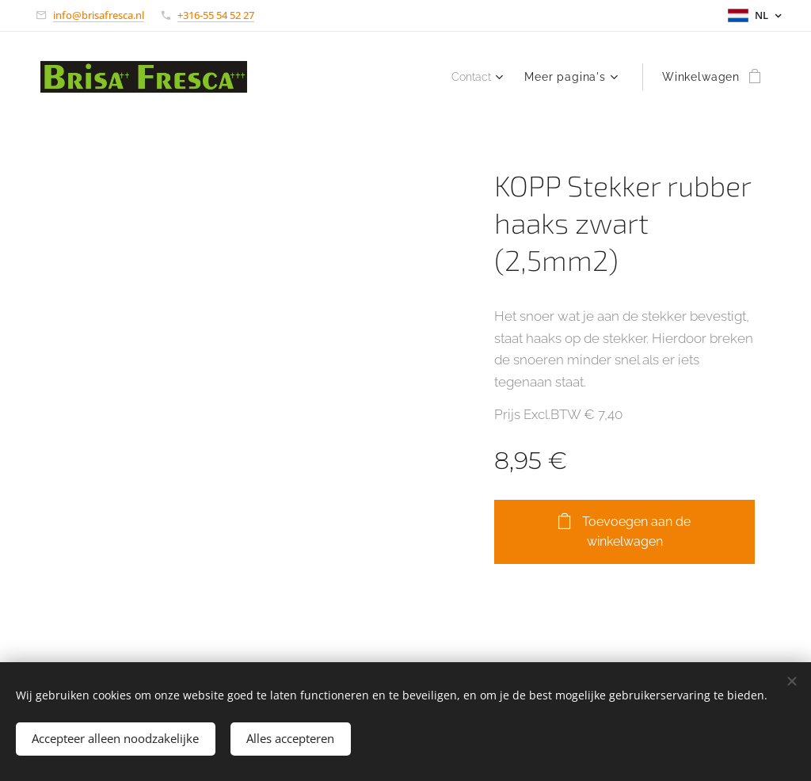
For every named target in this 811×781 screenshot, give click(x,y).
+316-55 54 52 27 (215, 15)
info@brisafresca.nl (98, 15)
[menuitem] (476, 77)
